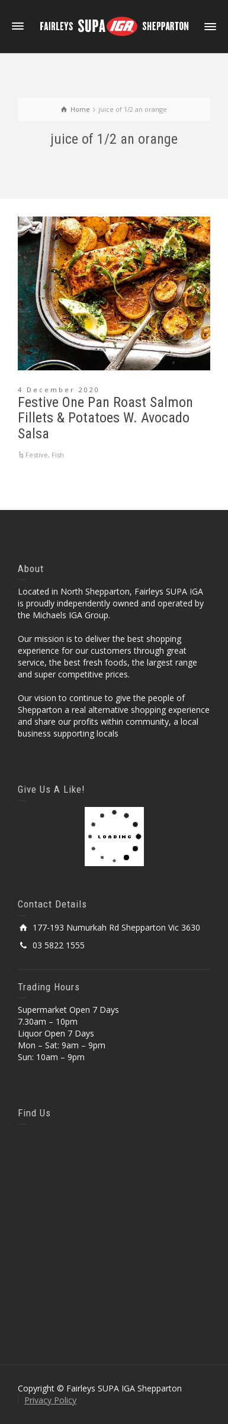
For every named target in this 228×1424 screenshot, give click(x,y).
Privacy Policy (50, 1400)
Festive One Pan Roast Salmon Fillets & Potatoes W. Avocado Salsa (105, 418)
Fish (58, 454)
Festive (36, 454)
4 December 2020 (59, 389)
